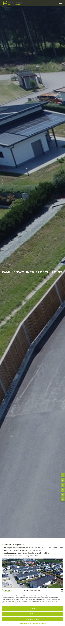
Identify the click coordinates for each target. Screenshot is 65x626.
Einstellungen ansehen (32, 619)
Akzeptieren (32, 608)
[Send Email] (63, 475)
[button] (62, 590)
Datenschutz (34, 623)
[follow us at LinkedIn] (63, 495)
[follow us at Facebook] (63, 485)
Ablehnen (32, 614)
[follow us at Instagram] (63, 490)
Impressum (42, 623)
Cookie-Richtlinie (24, 623)
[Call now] (63, 480)
